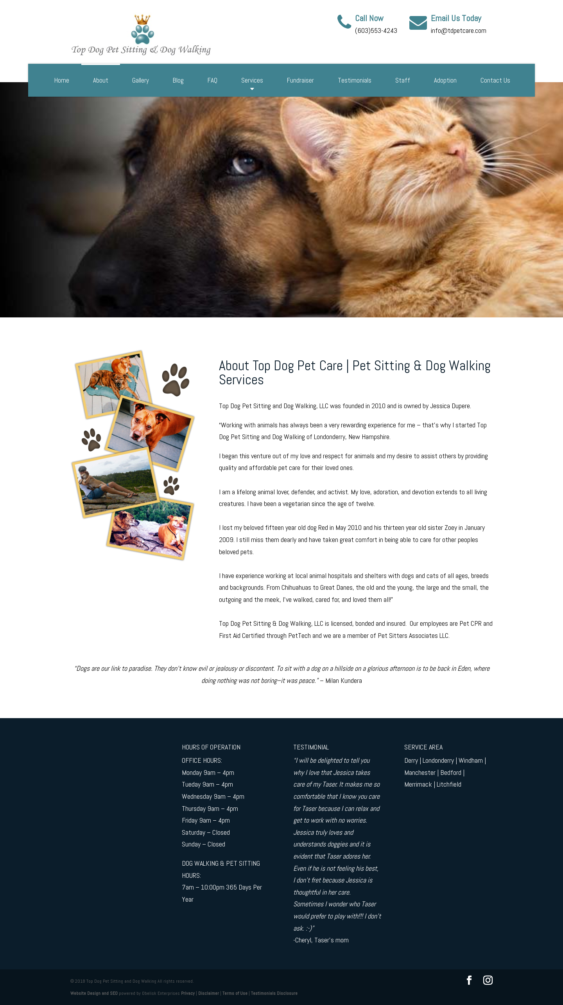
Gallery (140, 80)
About (100, 80)
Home (61, 80)
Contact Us (495, 80)
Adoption (445, 80)
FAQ (212, 80)
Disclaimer (208, 993)
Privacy (188, 993)
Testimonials (354, 80)
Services (252, 80)
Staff (402, 80)
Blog (178, 80)
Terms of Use (234, 993)
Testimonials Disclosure (274, 993)
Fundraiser (300, 80)
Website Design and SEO (94, 993)
